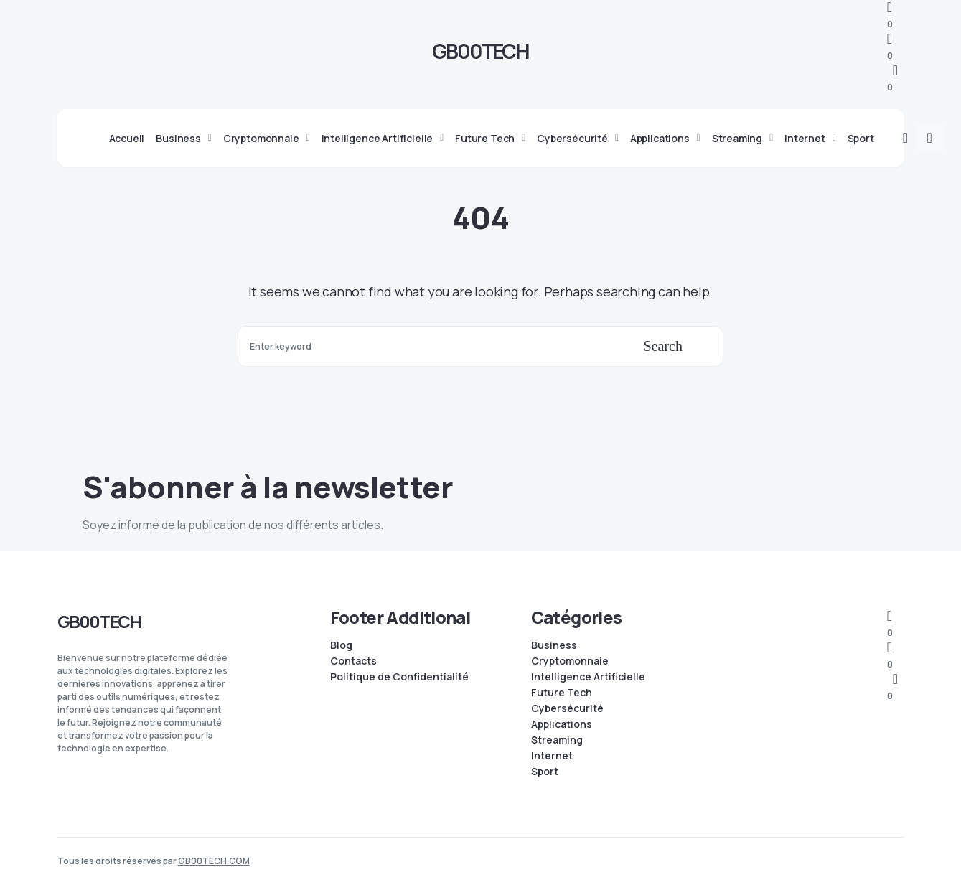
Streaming (557, 740)
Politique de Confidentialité (399, 677)
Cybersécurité (567, 708)
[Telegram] (890, 15)
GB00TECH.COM (214, 861)
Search (663, 346)
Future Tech (561, 693)
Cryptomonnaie (570, 661)
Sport (544, 772)
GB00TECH (480, 51)
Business (554, 645)
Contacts (353, 661)
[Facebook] (890, 47)
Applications (561, 724)
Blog (341, 645)
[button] (905, 137)
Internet (552, 756)
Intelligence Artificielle (588, 677)
